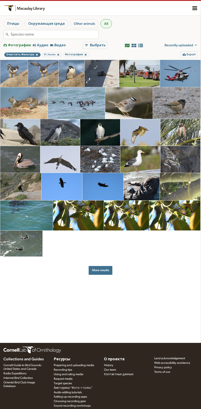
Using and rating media (68, 374)
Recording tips (63, 369)
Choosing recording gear (70, 401)
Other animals (84, 23)
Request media (63, 378)
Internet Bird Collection (18, 377)
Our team (110, 369)
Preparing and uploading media (74, 365)
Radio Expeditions (15, 373)
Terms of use (162, 371)
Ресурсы (62, 359)
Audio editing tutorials (68, 392)
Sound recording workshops (72, 405)
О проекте (114, 359)
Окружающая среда (46, 23)
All (106, 23)
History (108, 365)
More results (100, 270)
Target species (63, 383)
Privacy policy (163, 367)
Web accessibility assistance (172, 362)
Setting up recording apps (70, 396)
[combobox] (55, 34)
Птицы (13, 23)
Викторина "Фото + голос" (73, 387)
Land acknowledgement (169, 358)
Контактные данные (118, 374)
